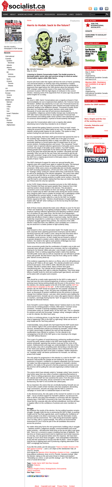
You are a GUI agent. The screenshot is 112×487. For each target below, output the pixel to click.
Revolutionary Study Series (95, 70)
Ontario (37, 472)
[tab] (96, 104)
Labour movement (33, 470)
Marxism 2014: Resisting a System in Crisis (54, 452)
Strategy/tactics (51, 469)
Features (37, 465)
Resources (50, 14)
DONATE (88, 31)
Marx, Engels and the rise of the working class (95, 120)
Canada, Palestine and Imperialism (93, 126)
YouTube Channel (94, 143)
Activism (30, 469)
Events (79, 14)
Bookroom (62, 14)
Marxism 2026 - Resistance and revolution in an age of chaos (95, 84)
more (106, 131)
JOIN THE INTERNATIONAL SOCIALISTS (97, 25)
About (13, 14)
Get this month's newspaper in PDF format (13, 47)
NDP (43, 463)
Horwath (55, 463)
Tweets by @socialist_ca (93, 138)
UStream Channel (94, 156)
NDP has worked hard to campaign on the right (52, 286)
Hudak (34, 463)
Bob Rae (49, 463)
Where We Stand (25, 14)
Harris (39, 463)
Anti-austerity (61, 469)
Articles (39, 14)
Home (5, 14)
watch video (91, 114)
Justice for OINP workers (94, 104)
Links (71, 14)
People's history (39, 469)
